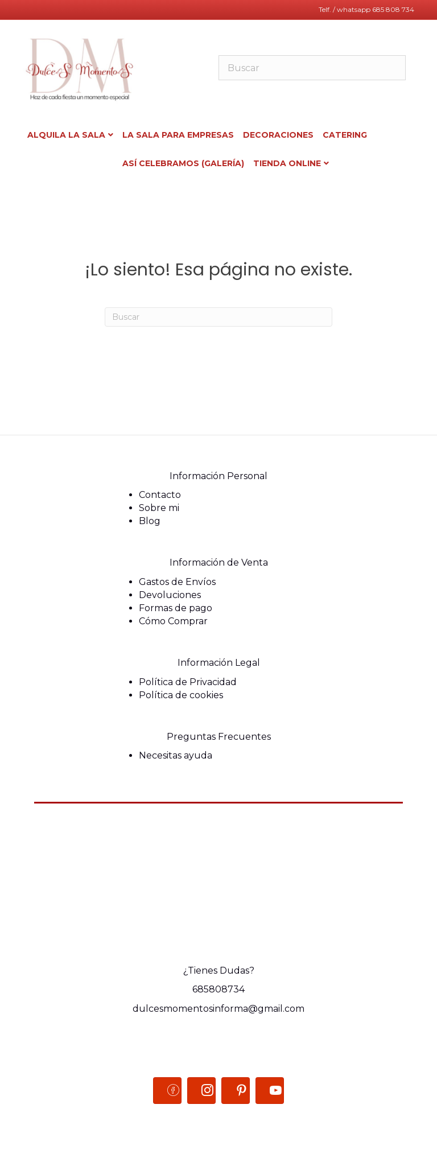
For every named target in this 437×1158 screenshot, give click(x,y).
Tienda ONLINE (287, 163)
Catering (345, 135)
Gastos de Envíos (177, 581)
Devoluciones (170, 595)
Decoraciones (278, 135)
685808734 (218, 989)
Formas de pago (175, 608)
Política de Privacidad (188, 682)
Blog (149, 521)
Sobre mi (159, 507)
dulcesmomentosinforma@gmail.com (218, 1008)
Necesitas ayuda (175, 755)
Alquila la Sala (66, 135)
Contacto (160, 494)
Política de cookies (181, 695)
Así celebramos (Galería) (183, 163)
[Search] (218, 317)
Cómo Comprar (173, 621)
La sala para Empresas (178, 135)
